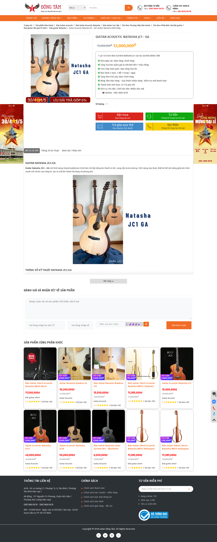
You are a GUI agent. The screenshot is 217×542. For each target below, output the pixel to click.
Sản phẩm (72, 18)
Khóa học (175, 18)
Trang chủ (31, 18)
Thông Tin (133, 18)
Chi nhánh (89, 18)
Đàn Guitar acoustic (64, 25)
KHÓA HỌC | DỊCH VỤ (111, 18)
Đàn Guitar (49, 25)
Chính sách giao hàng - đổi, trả (96, 506)
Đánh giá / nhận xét (71, 150)
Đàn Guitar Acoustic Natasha (88, 25)
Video (148, 18)
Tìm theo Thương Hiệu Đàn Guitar (136, 25)
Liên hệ (161, 18)
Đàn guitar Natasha (57, 28)
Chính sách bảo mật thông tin (96, 497)
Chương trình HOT (51, 18)
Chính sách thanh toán (93, 488)
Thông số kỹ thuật (50, 150)
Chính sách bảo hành (92, 501)
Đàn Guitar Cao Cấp (111, 25)
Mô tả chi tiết (31, 150)
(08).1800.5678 (30, 504)
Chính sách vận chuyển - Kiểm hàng (99, 492)
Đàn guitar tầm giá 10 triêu (35, 28)
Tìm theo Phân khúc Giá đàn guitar (167, 25)
